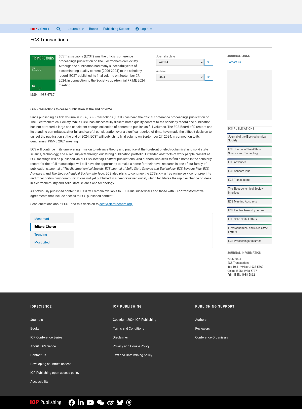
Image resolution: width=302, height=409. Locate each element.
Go (209, 62)
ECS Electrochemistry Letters (246, 210)
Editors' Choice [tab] (45, 227)
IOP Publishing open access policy (54, 373)
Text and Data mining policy (132, 355)
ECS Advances (237, 162)
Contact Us (38, 355)
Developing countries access (50, 364)
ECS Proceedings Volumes (244, 240)
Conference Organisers (211, 337)
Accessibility (39, 381)
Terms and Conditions (128, 328)
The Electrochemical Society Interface (246, 190)
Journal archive (165, 56)
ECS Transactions (49, 40)
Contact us (234, 62)
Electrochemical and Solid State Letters (248, 230)
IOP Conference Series (46, 337)
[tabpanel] (143, 230)
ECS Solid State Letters (242, 219)
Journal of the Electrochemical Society (247, 138)
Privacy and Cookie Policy (131, 346)
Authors (200, 320)
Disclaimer (120, 337)
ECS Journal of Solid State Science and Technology (244, 151)
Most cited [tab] (42, 242)
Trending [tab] (40, 234)
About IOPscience (43, 346)
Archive (160, 71)
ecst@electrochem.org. (116, 204)
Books (93, 29)
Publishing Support (116, 29)
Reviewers (202, 328)
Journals (76, 29)
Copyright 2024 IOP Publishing (134, 320)
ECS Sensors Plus (239, 171)
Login (144, 29)
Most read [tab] (41, 219)
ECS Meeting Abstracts (242, 201)
